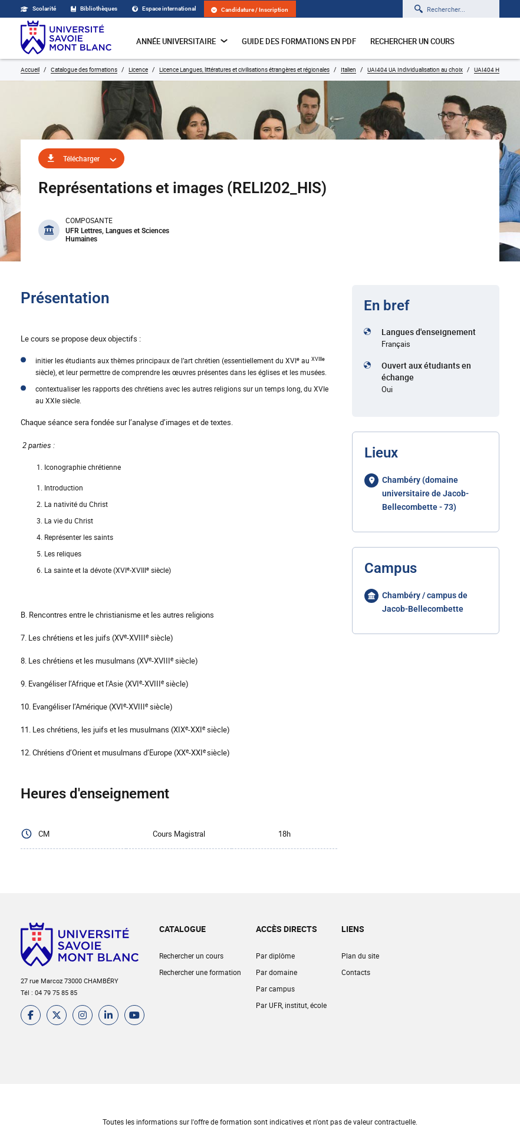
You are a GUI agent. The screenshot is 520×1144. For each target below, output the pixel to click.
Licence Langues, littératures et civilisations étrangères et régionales (244, 69)
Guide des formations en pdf (299, 41)
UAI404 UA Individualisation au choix (415, 69)
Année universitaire (182, 41)
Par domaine (276, 972)
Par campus (275, 988)
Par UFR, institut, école (291, 1005)
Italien (348, 69)
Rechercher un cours (412, 41)
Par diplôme (275, 955)
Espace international (164, 8)
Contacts (355, 972)
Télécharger (81, 158)
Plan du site (360, 955)
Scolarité (38, 8)
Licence (138, 69)
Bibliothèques (94, 8)
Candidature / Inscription (249, 9)
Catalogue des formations (84, 69)
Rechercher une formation (200, 972)
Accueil (30, 69)
